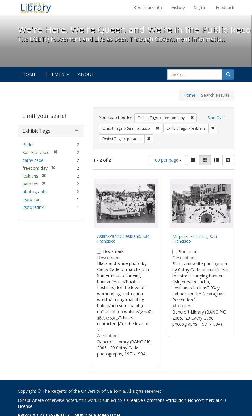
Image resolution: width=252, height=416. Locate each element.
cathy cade (33, 160)
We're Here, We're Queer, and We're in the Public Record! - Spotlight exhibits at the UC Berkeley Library (35, 7)
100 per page (167, 160)
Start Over (216, 117)
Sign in (200, 7)
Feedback (225, 7)
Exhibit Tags (37, 131)
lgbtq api (31, 199)
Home (29, 74)
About (86, 74)
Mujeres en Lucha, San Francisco (194, 239)
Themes (57, 74)
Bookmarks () (147, 7)
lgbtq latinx (33, 207)
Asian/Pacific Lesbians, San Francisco (123, 238)
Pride (27, 144)
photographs (35, 191)
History (178, 7)
